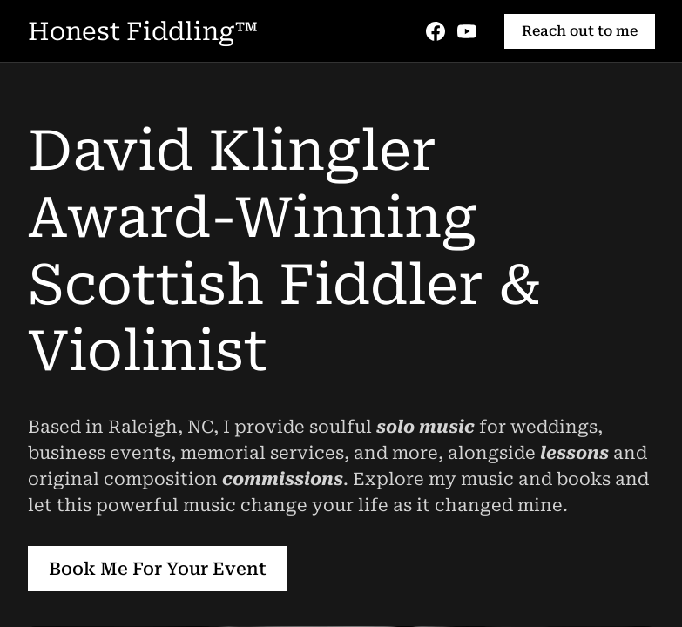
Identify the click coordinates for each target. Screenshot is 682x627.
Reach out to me (580, 31)
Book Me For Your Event (158, 568)
